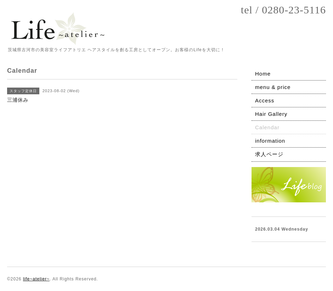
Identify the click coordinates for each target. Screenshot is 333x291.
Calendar (267, 127)
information (270, 141)
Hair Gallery (271, 114)
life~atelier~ (36, 279)
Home (263, 74)
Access (264, 100)
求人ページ (269, 154)
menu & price (272, 87)
